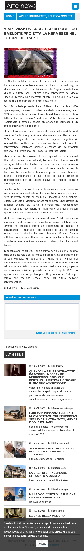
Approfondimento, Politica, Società (45, 16)
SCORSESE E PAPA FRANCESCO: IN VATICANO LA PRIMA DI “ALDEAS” (52, 451)
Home (10, 16)
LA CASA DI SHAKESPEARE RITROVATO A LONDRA (48, 474)
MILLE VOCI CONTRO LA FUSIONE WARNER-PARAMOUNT (52, 496)
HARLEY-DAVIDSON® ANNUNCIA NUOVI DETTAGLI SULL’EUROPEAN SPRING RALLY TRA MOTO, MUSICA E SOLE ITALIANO (53, 418)
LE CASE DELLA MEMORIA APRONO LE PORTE (47, 517)
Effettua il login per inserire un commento (55, 333)
